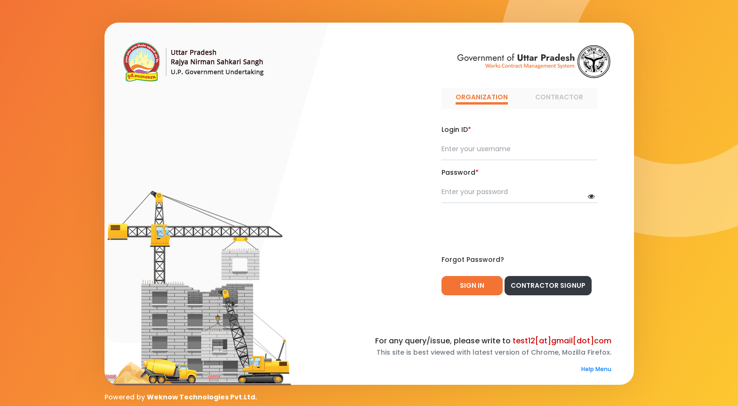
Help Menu (596, 369)
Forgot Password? (472, 259)
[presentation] (513, 229)
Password (460, 172)
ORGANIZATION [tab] (482, 97)
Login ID (456, 129)
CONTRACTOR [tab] (559, 97)
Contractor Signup (548, 285)
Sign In (472, 285)
